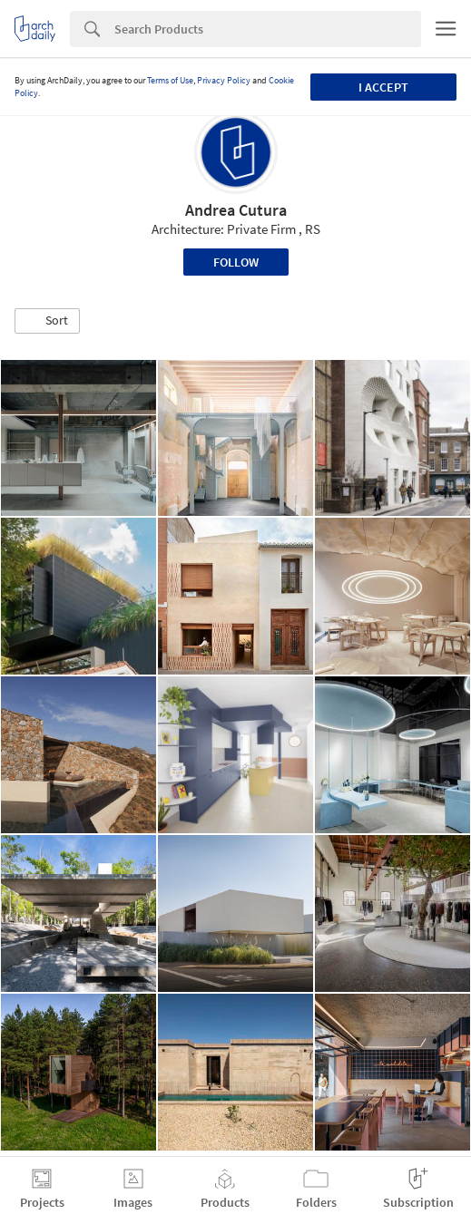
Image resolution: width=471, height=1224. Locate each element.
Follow (236, 262)
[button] (47, 321)
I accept (383, 87)
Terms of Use (170, 80)
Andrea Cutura (236, 209)
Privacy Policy (223, 80)
